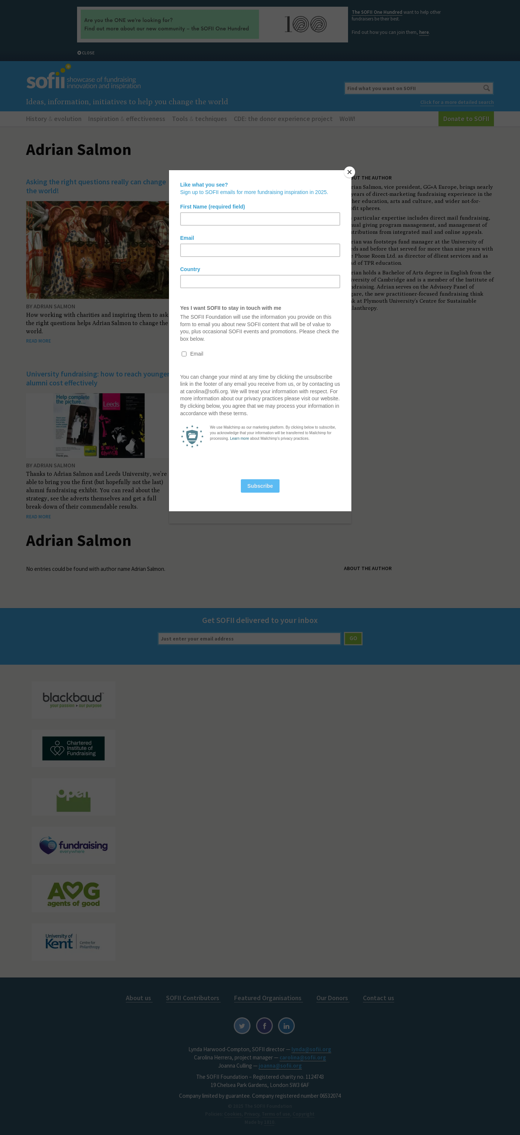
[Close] (349, 172)
